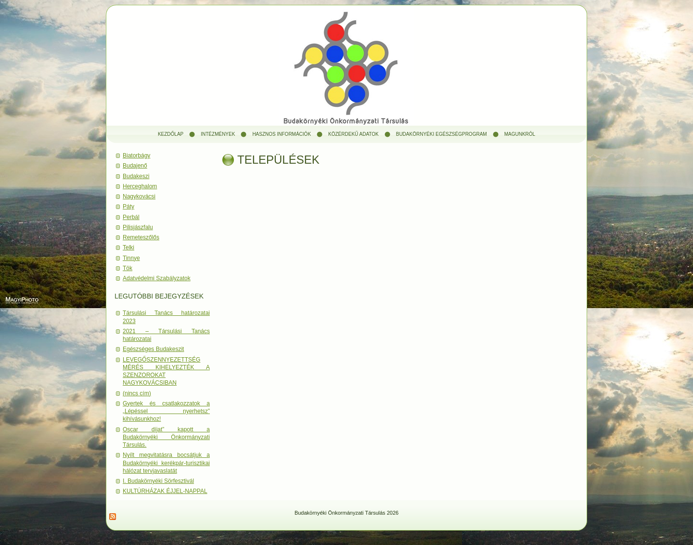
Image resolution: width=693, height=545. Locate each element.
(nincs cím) (137, 393)
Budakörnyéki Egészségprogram (441, 134)
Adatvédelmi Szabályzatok (157, 278)
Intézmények (218, 134)
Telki (128, 247)
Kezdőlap (170, 134)
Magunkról (519, 134)
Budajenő (135, 165)
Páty (128, 206)
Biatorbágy (136, 155)
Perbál (131, 217)
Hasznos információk (281, 134)
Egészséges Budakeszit (153, 349)
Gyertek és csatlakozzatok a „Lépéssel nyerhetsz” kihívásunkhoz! (166, 411)
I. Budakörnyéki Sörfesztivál (158, 481)
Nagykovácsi (139, 196)
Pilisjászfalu (138, 227)
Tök (127, 268)
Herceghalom (140, 186)
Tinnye (131, 258)
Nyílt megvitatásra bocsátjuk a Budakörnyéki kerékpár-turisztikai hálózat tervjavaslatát (166, 463)
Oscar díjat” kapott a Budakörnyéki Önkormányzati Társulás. (166, 437)
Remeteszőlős (141, 237)
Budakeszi (136, 176)
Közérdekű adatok (353, 134)
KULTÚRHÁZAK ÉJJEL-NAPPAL (165, 491)
